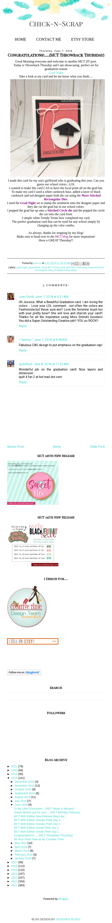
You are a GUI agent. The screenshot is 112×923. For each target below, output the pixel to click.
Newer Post (15, 447)
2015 (14, 870)
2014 (14, 873)
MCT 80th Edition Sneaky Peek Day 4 (37, 820)
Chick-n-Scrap (56, 23)
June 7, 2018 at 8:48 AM (50, 340)
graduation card (37, 267)
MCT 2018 (52, 267)
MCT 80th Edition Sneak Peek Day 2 (36, 827)
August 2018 (23, 797)
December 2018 (25, 781)
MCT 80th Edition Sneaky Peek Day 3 (37, 824)
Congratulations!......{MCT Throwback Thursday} (43, 835)
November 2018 (25, 785)
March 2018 (22, 850)
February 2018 (24, 854)
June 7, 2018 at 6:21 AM (51, 297)
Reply (23, 326)
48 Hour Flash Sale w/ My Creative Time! (39, 839)
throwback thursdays (65, 270)
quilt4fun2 (26, 364)
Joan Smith (26, 297)
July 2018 (21, 801)
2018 (14, 778)
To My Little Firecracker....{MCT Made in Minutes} (44, 808)
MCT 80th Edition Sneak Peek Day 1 (36, 831)
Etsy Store (82, 39)
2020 (14, 770)
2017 (14, 862)
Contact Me (48, 39)
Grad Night (56, 72)
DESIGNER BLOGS (68, 919)
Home (20, 39)
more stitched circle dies (73, 267)
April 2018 (21, 847)
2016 (14, 866)
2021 (14, 766)
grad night (22, 267)
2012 (14, 881)
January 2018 (23, 858)
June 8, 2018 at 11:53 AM (51, 364)
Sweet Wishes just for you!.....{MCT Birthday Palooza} (47, 812)
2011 (14, 885)
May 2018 (21, 843)
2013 (14, 877)
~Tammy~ (26, 340)
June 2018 (21, 804)
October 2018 (23, 789)
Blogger (63, 898)
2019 (14, 774)
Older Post (97, 447)
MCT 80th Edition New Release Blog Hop (39, 816)
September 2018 (25, 793)
